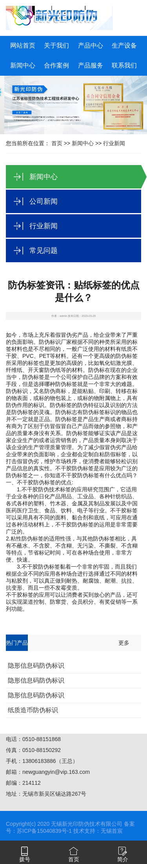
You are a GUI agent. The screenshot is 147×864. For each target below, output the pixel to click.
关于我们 (56, 45)
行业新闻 (114, 143)
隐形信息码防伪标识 (36, 665)
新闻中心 (22, 65)
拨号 (24, 859)
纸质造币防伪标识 (33, 710)
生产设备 (124, 45)
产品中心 (90, 45)
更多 (123, 643)
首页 (56, 143)
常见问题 (43, 250)
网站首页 (22, 45)
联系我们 (124, 65)
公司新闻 (43, 201)
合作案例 (56, 65)
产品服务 (90, 65)
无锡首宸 (112, 831)
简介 (122, 859)
